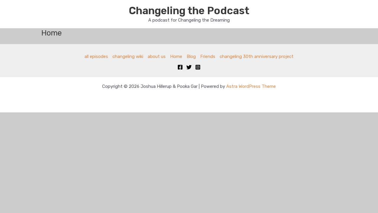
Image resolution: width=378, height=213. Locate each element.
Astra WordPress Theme (251, 86)
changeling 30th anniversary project (257, 56)
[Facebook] (180, 67)
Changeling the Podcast (189, 10)
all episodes (96, 56)
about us (157, 56)
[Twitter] (189, 67)
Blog (191, 56)
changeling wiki (128, 56)
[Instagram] (198, 67)
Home (176, 56)
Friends (207, 56)
